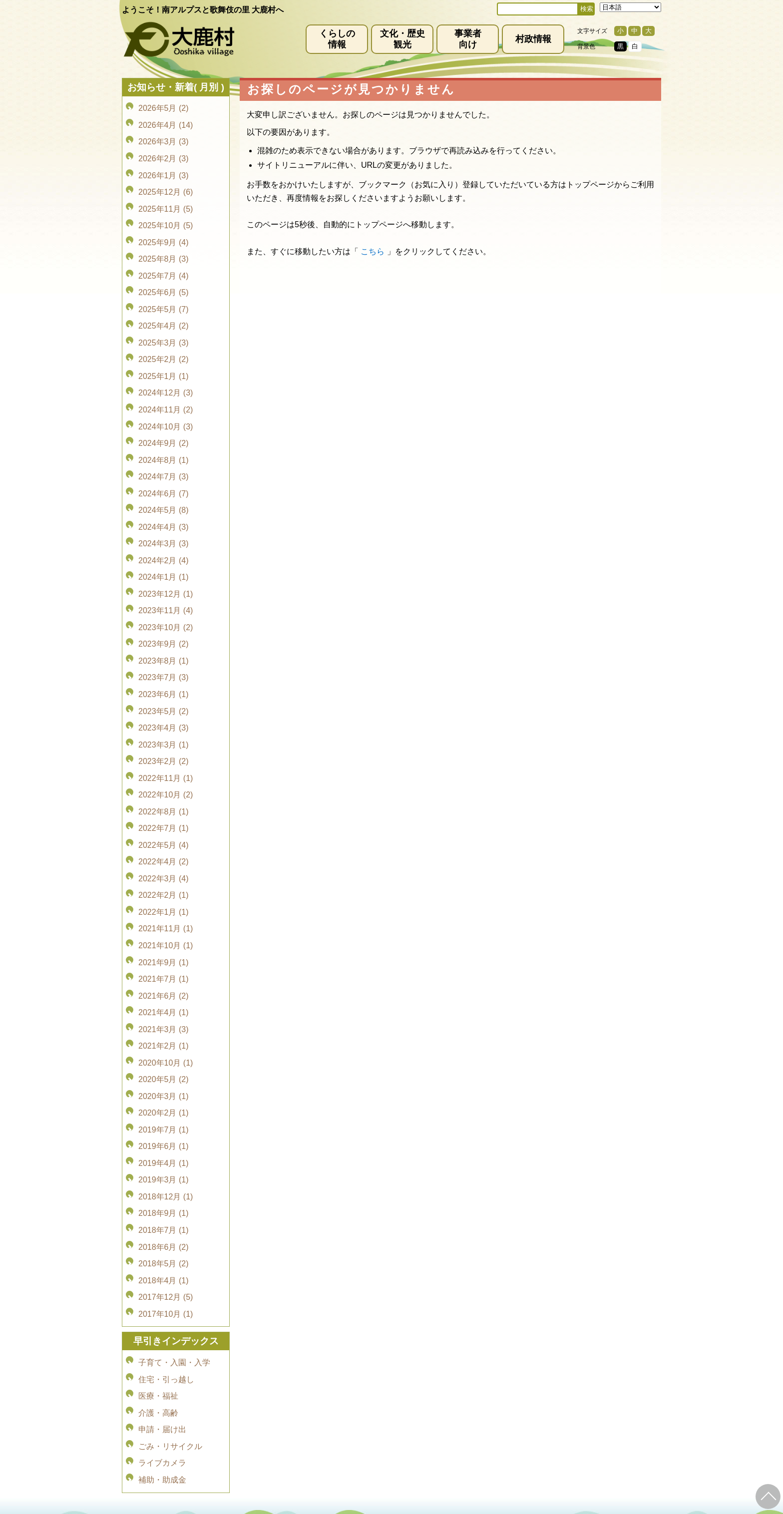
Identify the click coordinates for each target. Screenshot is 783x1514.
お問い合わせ (505, 1386)
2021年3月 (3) (163, 876)
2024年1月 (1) (163, 498)
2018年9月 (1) (163, 1030)
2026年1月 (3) (163, 163)
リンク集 (456, 1386)
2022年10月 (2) (165, 680)
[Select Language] (630, 7)
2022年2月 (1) (163, 764)
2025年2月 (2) (163, 317)
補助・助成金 (162, 1257)
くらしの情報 (337, 38)
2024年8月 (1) (163, 400)
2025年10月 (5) (165, 205)
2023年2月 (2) (163, 652)
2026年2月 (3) (163, 149)
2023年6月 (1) (163, 596)
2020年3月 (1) (163, 932)
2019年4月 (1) (163, 988)
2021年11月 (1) (165, 792)
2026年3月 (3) (163, 135)
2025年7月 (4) (163, 247)
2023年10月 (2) (165, 540)
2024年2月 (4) (163, 484)
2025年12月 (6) (165, 177)
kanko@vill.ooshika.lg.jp (496, 1422)
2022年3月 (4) (163, 750)
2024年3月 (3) (163, 470)
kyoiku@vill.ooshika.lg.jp (347, 1460)
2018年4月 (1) (163, 1086)
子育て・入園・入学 (174, 1159)
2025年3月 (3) (163, 303)
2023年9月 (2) (163, 554)
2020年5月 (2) (163, 918)
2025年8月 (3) (163, 233)
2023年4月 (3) (163, 624)
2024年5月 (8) (163, 442)
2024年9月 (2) (163, 386)
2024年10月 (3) (165, 373)
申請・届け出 (162, 1215)
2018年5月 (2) (163, 1072)
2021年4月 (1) (163, 862)
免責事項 (275, 1386)
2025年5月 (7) (163, 275)
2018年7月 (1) (163, 1044)
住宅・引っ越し (166, 1173)
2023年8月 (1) (163, 568)
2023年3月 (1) (163, 638)
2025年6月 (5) (163, 261)
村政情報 (533, 39)
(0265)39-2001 (403, 1414)
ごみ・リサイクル (170, 1229)
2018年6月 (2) (163, 1058)
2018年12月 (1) (165, 1016)
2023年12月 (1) (165, 512)
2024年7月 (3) (163, 414)
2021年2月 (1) (163, 890)
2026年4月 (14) (165, 121)
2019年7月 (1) (163, 960)
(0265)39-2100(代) (423, 1452)
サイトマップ (407, 1386)
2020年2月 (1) (163, 946)
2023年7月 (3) (163, 582)
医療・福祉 (158, 1187)
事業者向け (467, 38)
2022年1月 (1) (163, 778)
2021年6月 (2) (163, 848)
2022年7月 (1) (163, 708)
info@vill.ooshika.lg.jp (338, 1422)
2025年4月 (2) (163, 289)
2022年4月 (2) (163, 736)
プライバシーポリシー (338, 1386)
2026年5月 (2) (163, 107)
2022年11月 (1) (165, 666)
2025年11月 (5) (165, 191)
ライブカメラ (162, 1243)
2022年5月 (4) (163, 722)
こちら (373, 251)
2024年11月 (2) (165, 359)
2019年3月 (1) (163, 1002)
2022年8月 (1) (163, 694)
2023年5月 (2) (163, 610)
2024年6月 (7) (163, 428)
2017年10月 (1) (165, 1114)
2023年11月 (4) (165, 526)
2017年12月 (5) (165, 1100)
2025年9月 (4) (163, 219)
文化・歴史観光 (402, 38)
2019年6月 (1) (163, 974)
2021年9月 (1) (163, 820)
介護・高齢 (158, 1201)
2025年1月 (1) (163, 331)
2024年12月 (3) (165, 345)
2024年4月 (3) (163, 456)
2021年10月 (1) (165, 806)
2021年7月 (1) (163, 834)
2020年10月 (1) (165, 904)
